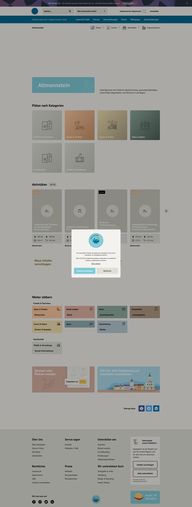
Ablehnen (107, 271)
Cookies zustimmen (85, 271)
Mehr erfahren (96, 264)
